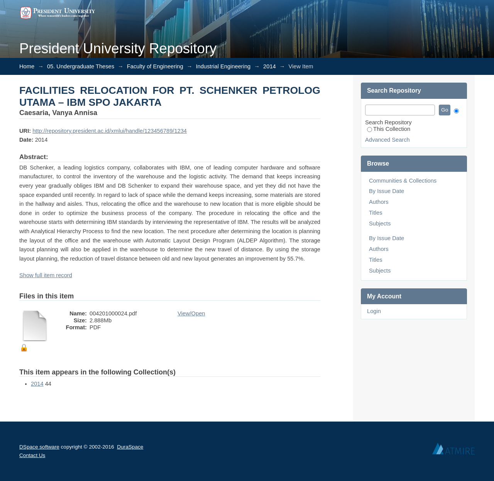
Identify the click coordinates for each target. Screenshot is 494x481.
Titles (375, 213)
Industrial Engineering (223, 66)
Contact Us (32, 455)
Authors (379, 202)
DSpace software (39, 447)
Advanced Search (387, 140)
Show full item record (45, 275)
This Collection (388, 129)
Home (26, 66)
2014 (269, 66)
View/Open (191, 313)
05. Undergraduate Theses (80, 66)
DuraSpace (130, 447)
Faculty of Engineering (155, 66)
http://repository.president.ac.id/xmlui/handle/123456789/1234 (109, 131)
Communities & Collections (402, 181)
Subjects (380, 223)
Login (374, 311)
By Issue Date (386, 191)
